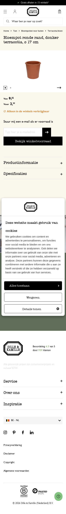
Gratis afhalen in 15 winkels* (35, 2)
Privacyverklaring (13, 445)
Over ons (12, 392)
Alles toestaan (34, 285)
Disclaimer (9, 453)
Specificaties (15, 173)
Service (10, 381)
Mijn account (15, 12)
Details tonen (40, 309)
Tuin (15, 31)
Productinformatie (21, 162)
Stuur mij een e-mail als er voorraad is (28, 121)
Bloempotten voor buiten (32, 31)
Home (6, 31)
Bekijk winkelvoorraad (33, 141)
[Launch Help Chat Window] (58, 496)
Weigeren (33, 297)
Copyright (9, 462)
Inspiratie (13, 404)
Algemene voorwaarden (16, 470)
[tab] (33, 162)
